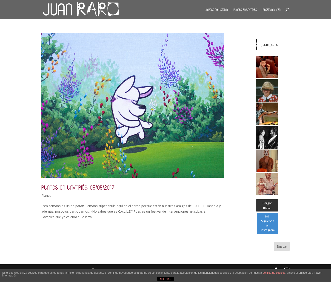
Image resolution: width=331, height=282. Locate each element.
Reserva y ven (271, 9)
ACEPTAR (165, 279)
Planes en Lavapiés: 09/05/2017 (77, 187)
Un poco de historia (216, 9)
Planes (46, 195)
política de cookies (274, 272)
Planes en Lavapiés (245, 9)
